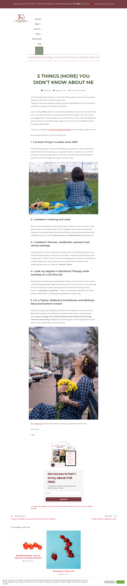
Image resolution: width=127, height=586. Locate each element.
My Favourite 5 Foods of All (63, 544)
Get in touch (109, 24)
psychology (77, 479)
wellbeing (34, 481)
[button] (69, 19)
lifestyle (50, 479)
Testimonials (101, 19)
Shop (112, 19)
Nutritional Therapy (66, 479)
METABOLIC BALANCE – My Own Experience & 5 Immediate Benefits (28, 529)
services (80, 19)
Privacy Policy (70, 582)
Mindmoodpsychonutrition (60, 102)
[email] (63, 466)
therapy (90, 479)
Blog (90, 19)
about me (37, 479)
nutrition (56, 479)
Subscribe (63, 472)
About (68, 19)
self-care (84, 479)
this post (38, 396)
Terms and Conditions (58, 582)
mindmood (47, 63)
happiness (44, 479)
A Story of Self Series (78, 63)
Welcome (58, 19)
